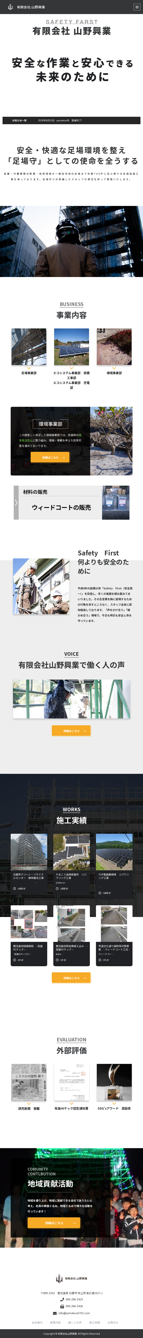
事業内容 (55, 1322)
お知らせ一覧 (19, 120)
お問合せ (112, 1322)
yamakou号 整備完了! (60, 120)
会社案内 (37, 1322)
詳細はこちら (50, 457)
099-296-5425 (71, 1299)
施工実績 (94, 1322)
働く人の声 (75, 1322)
